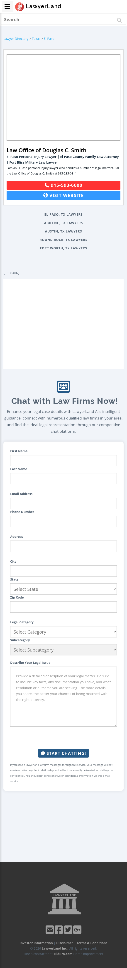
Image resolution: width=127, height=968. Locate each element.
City (13, 561)
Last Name (18, 469)
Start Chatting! (63, 753)
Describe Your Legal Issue (30, 662)
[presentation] (63, 738)
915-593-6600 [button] (63, 185)
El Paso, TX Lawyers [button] (63, 214)
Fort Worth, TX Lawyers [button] (63, 248)
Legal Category (22, 622)
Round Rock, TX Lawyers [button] (63, 240)
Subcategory (20, 640)
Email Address (21, 494)
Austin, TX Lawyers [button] (63, 231)
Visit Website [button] (63, 195)
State (14, 579)
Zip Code (17, 597)
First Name (19, 451)
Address (16, 536)
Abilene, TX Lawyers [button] (63, 223)
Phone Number (22, 512)
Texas (36, 38)
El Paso (49, 38)
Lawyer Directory (15, 38)
